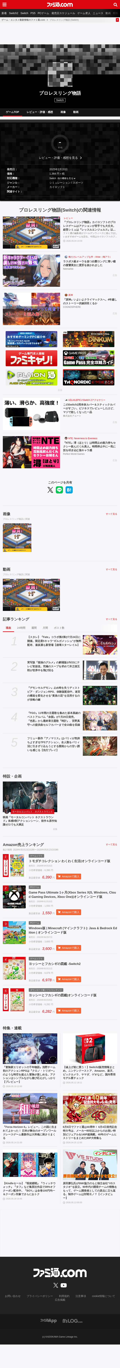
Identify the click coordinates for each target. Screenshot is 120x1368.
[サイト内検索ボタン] (115, 4)
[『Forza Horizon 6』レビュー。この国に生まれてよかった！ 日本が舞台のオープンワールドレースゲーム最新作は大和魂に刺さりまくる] (30, 1127)
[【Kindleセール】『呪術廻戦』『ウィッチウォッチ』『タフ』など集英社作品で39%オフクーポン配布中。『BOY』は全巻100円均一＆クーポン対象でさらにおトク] (30, 1190)
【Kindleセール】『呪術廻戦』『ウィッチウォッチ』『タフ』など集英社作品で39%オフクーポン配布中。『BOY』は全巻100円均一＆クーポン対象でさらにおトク (30, 1217)
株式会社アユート (72, 420)
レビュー (68, 221)
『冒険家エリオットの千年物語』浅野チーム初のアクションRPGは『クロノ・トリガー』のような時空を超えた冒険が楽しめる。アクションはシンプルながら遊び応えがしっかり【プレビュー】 (30, 1092)
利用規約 (55, 1324)
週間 (34, 630)
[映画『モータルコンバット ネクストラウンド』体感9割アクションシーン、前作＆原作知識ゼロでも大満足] (30, 800)
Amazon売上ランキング (23, 849)
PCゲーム (43, 13)
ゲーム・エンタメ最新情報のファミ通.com (23, 20)
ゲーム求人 (84, 13)
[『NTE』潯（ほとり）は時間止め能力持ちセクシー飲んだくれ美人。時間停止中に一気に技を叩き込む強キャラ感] (31, 455)
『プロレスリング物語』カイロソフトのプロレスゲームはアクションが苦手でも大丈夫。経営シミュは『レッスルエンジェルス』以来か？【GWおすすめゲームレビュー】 (90, 230)
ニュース (98, 13)
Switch (24, 13)
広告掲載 (112, 1324)
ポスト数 (59, 630)
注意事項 (70, 1324)
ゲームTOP (12, 113)
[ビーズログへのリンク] (72, 1344)
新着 (4, 13)
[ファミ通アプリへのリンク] (49, 1344)
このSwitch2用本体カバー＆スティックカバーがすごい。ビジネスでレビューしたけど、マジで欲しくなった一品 (90, 412)
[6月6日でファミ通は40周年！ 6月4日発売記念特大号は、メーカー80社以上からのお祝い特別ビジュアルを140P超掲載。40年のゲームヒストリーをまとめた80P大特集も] (90, 1127)
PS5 (32, 13)
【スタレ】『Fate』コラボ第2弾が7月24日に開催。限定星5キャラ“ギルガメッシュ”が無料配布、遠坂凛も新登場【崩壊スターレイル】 (54, 644)
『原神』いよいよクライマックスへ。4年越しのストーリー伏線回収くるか (89, 305)
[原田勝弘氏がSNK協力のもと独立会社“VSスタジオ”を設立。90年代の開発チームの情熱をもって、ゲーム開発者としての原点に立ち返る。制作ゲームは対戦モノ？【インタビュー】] (90, 1190)
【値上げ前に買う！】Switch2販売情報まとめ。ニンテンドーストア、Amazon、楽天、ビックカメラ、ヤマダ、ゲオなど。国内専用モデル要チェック (89, 1090)
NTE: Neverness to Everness (82, 441)
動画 (108, 13)
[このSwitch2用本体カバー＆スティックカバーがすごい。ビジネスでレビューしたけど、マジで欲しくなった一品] (31, 417)
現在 (8, 630)
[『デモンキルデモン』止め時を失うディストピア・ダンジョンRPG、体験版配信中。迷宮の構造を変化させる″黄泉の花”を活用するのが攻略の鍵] (100, 698)
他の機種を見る (65, 181)
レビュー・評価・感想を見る (58, 160)
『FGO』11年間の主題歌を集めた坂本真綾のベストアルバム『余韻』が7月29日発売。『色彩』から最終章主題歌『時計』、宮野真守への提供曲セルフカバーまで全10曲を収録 (54, 721)
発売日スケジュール (63, 13)
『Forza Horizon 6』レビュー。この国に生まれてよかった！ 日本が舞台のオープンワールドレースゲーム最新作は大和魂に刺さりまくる (30, 1152)
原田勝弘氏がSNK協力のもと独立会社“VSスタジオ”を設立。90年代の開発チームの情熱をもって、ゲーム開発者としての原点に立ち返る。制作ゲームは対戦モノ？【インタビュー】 (90, 1217)
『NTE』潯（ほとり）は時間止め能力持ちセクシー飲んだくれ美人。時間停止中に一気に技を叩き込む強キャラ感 (90, 450)
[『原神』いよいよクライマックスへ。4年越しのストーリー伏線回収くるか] (31, 312)
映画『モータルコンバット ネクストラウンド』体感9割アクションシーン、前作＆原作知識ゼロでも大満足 (29, 825)
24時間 (21, 630)
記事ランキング (16, 622)
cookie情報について (92, 1324)
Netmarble (68, 273)
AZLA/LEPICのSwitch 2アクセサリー (86, 403)
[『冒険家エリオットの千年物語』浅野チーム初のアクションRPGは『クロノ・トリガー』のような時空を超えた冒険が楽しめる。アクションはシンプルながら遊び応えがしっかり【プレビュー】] (30, 1064)
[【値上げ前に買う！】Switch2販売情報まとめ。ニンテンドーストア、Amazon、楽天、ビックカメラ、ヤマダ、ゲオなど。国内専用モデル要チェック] (90, 1064)
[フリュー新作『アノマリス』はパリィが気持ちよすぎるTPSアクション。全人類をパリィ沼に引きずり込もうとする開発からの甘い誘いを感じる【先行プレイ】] (100, 749)
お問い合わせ (10, 1324)
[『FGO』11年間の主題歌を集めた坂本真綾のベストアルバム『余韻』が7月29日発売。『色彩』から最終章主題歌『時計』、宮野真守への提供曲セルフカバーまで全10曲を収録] (100, 723)
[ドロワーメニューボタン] (4, 4)
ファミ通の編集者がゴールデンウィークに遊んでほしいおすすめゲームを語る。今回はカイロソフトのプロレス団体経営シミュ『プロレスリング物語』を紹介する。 (90, 239)
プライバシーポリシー (34, 1324)
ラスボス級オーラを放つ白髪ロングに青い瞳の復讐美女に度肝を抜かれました (90, 266)
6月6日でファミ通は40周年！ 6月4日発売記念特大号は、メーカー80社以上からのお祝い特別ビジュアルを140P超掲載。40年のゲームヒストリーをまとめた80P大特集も (89, 1155)
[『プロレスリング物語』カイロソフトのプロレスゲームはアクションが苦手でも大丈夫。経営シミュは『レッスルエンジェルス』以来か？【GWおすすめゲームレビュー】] (31, 235)
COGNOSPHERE (72, 311)
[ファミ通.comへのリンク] (60, 4)
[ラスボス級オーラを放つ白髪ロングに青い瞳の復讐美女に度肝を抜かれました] (31, 274)
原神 (70, 298)
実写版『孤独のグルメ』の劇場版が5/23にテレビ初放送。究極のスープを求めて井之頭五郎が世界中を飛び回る (53, 669)
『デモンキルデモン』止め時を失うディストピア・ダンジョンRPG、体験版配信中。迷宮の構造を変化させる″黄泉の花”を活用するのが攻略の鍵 (53, 696)
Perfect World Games (74, 458)
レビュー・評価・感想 (40, 113)
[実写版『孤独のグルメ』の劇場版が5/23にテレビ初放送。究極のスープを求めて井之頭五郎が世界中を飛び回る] (100, 673)
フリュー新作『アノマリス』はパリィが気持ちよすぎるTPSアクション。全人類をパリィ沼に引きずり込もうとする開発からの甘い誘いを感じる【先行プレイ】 (53, 747)
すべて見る (111, 517)
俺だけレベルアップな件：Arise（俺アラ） (90, 260)
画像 (63, 113)
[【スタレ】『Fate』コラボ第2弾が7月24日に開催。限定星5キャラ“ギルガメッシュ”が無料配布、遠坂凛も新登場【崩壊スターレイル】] (100, 648)
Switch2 (13, 13)
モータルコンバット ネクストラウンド (32, 814)
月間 (45, 630)
